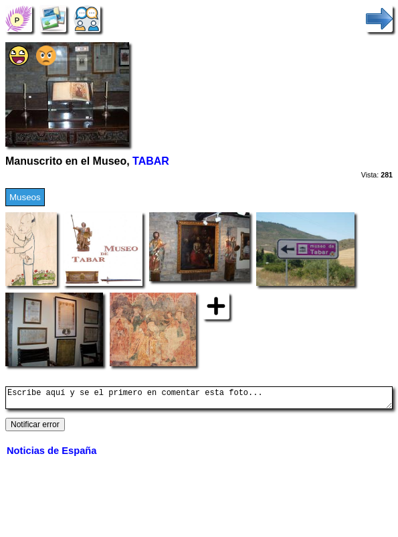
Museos (25, 197)
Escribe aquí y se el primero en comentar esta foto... (199, 399)
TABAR (150, 161)
